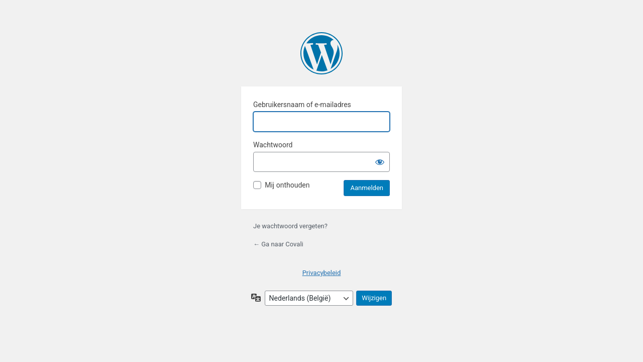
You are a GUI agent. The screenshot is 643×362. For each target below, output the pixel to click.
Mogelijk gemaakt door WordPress (321, 53)
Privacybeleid (321, 273)
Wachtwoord (272, 145)
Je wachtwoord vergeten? (290, 226)
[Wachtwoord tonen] (380, 162)
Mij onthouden (287, 185)
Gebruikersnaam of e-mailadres (302, 105)
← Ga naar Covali (278, 244)
